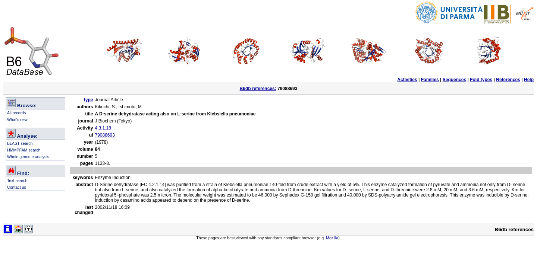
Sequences (454, 79)
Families (430, 79)
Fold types (481, 79)
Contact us (16, 187)
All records (16, 113)
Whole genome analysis (28, 156)
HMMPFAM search (23, 150)
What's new (17, 119)
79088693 (104, 135)
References (508, 79)
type (88, 99)
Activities (407, 79)
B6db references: (258, 88)
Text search (17, 180)
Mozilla (332, 238)
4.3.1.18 (103, 128)
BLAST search (20, 143)
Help (529, 79)
